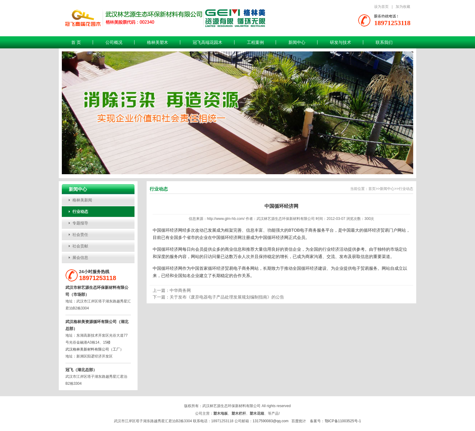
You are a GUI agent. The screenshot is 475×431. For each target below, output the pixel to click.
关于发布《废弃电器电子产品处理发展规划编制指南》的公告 (227, 297)
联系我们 (384, 42)
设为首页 (381, 7)
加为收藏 (403, 7)
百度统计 (298, 421)
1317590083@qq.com (270, 421)
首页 (372, 189)
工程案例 (255, 42)
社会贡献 (80, 246)
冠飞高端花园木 (207, 42)
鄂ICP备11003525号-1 (343, 421)
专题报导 (80, 223)
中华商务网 (180, 290)
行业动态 (80, 211)
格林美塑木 (157, 42)
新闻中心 (296, 42)
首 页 (76, 42)
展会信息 (80, 257)
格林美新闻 (82, 200)
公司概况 (113, 42)
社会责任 (80, 234)
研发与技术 (340, 42)
